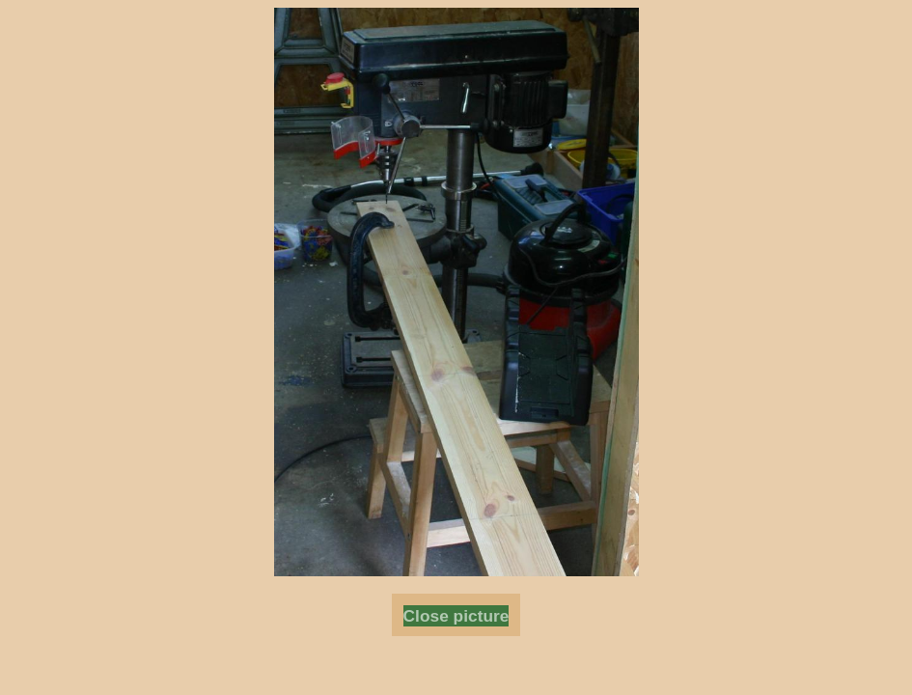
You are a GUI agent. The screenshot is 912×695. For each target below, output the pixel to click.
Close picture (456, 616)
